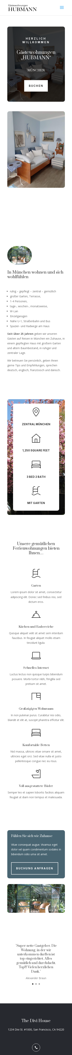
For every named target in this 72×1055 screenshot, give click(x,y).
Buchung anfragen (34, 868)
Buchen (36, 85)
